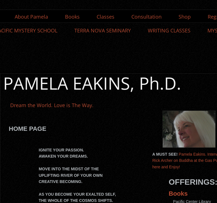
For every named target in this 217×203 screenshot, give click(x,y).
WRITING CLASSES (169, 30)
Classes (105, 16)
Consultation (146, 16)
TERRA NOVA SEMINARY (102, 30)
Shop (185, 16)
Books (72, 16)
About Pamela (31, 16)
